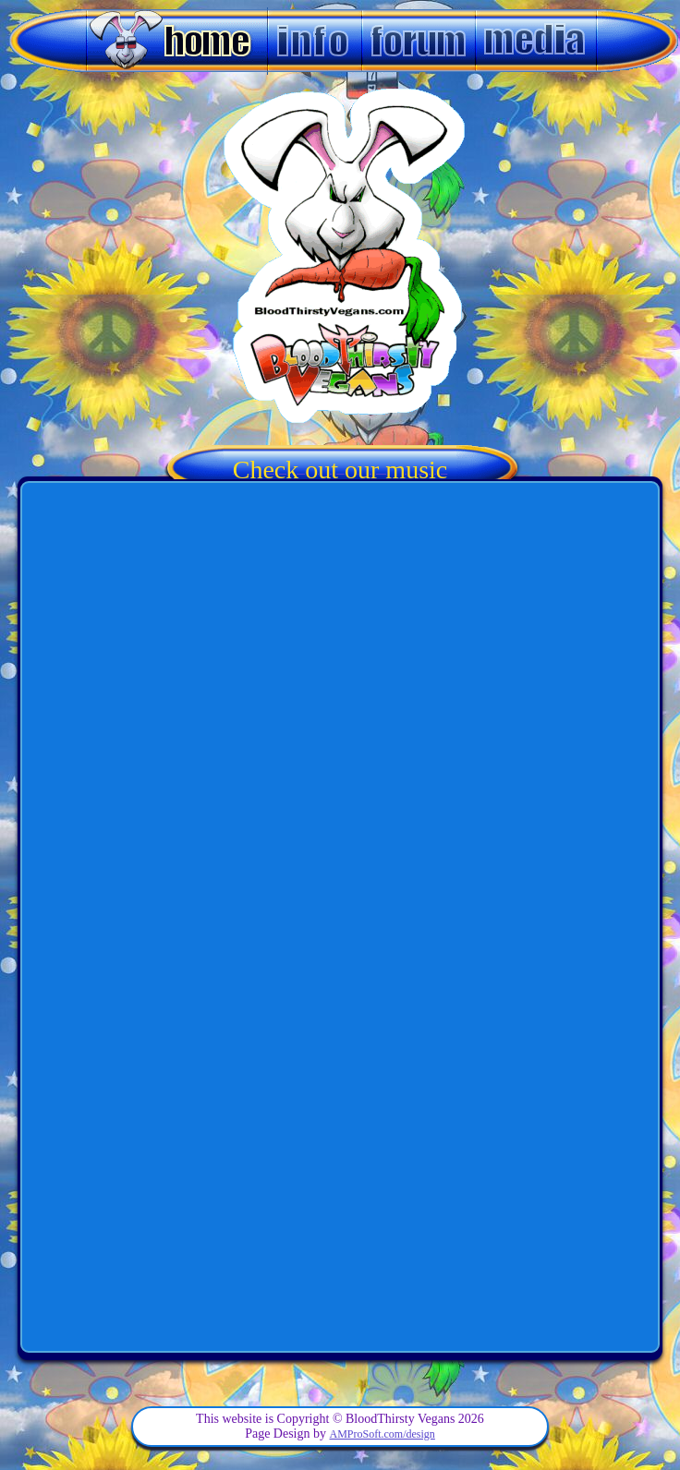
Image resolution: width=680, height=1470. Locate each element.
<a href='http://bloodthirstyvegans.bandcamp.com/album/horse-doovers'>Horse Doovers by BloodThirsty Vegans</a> (340, 1134)
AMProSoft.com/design (382, 1434)
